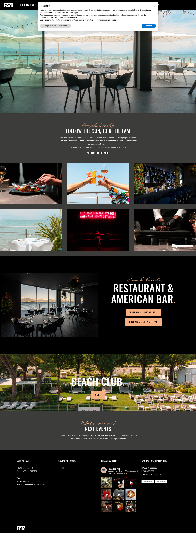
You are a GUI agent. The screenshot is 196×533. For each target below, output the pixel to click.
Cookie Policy (161, 481)
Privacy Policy (148, 481)
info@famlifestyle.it (25, 468)
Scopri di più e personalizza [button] (55, 26)
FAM (18, 478)
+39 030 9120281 (30, 471)
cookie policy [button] (75, 13)
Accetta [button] (149, 26)
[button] (155, 6)
